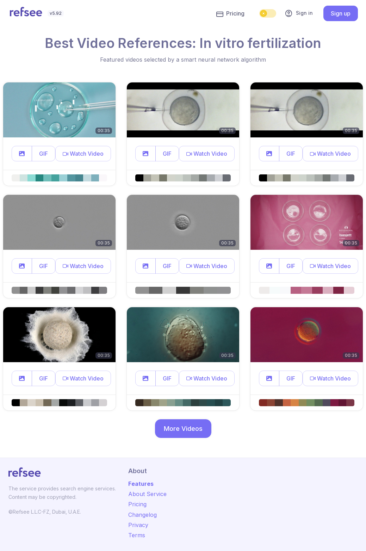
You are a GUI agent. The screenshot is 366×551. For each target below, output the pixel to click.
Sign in (299, 13)
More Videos (183, 428)
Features (141, 483)
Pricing (230, 14)
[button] (22, 153)
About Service (147, 493)
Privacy (138, 524)
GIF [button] (43, 153)
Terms (136, 535)
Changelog (142, 514)
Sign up (341, 13)
